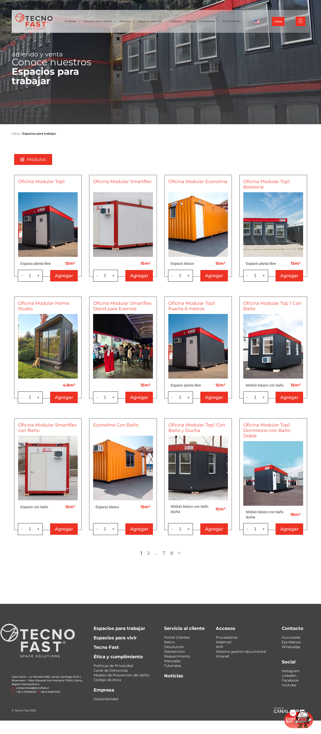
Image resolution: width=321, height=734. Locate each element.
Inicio (16, 133)
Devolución (174, 647)
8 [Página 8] (176, 553)
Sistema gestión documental (241, 651)
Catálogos (176, 21)
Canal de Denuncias (111, 670)
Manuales (172, 661)
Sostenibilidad (106, 699)
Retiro (169, 642)
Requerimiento (177, 656)
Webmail (223, 642)
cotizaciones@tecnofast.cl (32, 688)
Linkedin (289, 675)
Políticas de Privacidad (113, 665)
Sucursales (291, 637)
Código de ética (107, 680)
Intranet (222, 656)
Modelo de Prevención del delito (121, 675)
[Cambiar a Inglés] (257, 21)
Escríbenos (291, 642)
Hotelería (127, 21)
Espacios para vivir (152, 21)
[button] (37, 159)
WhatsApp (291, 647)
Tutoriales (172, 665)
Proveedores (227, 637)
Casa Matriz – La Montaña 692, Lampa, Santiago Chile (45, 676)
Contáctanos (209, 21)
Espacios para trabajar (100, 21)
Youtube (289, 685)
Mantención (174, 651)
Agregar (68, 275)
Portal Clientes (231, 21)
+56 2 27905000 (25, 692)
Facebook (290, 680)
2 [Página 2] (152, 553)
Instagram (291, 671)
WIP (219, 647)
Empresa (72, 21)
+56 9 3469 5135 (50, 692)
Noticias (190, 21)
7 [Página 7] (168, 553)
